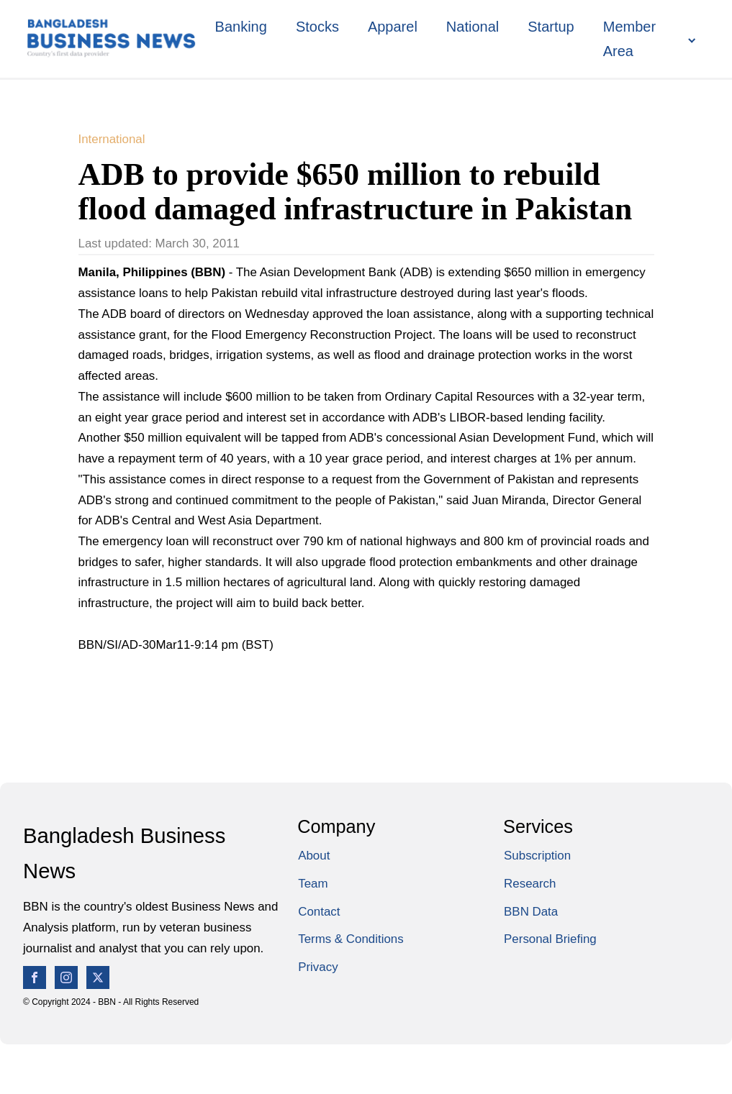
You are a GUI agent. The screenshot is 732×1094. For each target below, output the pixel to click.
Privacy (318, 967)
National (472, 27)
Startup (551, 27)
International (111, 139)
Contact (319, 911)
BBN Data (531, 911)
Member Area (629, 39)
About (314, 855)
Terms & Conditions (350, 939)
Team (312, 883)
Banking (241, 27)
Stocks (317, 27)
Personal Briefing (550, 939)
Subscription (537, 855)
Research (530, 883)
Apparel (392, 27)
